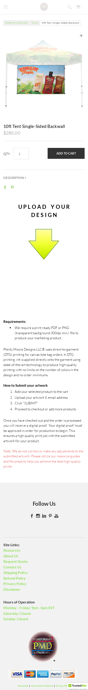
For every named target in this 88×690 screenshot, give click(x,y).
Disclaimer (12, 589)
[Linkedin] (44, 516)
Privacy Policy (14, 583)
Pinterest (13, 187)
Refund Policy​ (14, 578)
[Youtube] (56, 516)
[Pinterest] (50, 516)
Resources (11, 550)
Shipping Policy (15, 572)
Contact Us (12, 567)
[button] (66, 153)
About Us (10, 556)
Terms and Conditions (42, 685)
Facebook (6, 187)
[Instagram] (38, 516)
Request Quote (15, 561)
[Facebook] (32, 516)
